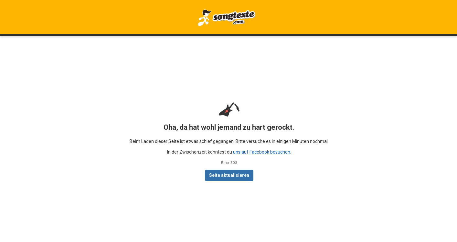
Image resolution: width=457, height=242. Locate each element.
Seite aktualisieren (229, 175)
